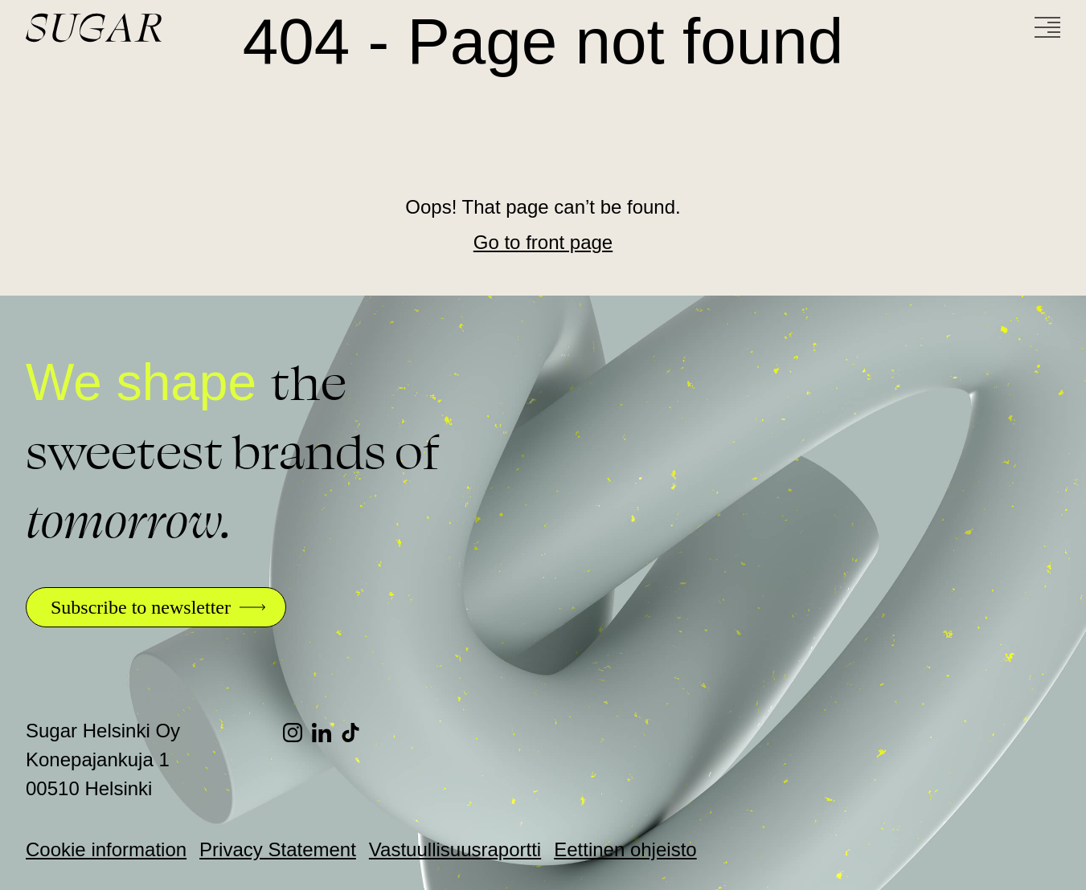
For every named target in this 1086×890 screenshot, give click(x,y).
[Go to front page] (154, 28)
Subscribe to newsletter (141, 607)
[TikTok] (355, 732)
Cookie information (106, 849)
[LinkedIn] (326, 732)
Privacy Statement (277, 849)
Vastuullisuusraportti (455, 849)
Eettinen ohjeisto (625, 849)
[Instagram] (297, 732)
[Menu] (1047, 27)
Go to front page (543, 242)
